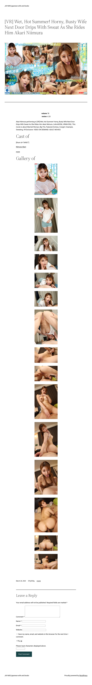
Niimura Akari (21, 147)
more (18, 152)
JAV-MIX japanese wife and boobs (17, 6)
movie (39, 581)
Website (19, 632)
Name (19, 623)
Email (18, 628)
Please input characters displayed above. (31, 648)
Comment (20, 619)
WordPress (83, 678)
